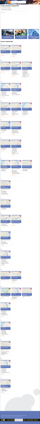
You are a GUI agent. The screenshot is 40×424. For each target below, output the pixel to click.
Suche (24, 419)
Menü (8, 419)
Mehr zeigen (2, 55)
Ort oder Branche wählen (6, 7)
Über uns (36, 419)
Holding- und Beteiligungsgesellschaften (8, 36)
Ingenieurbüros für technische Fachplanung (21, 36)
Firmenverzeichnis (18, 419)
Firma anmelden (30, 419)
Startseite (12, 419)
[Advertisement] (20, 21)
